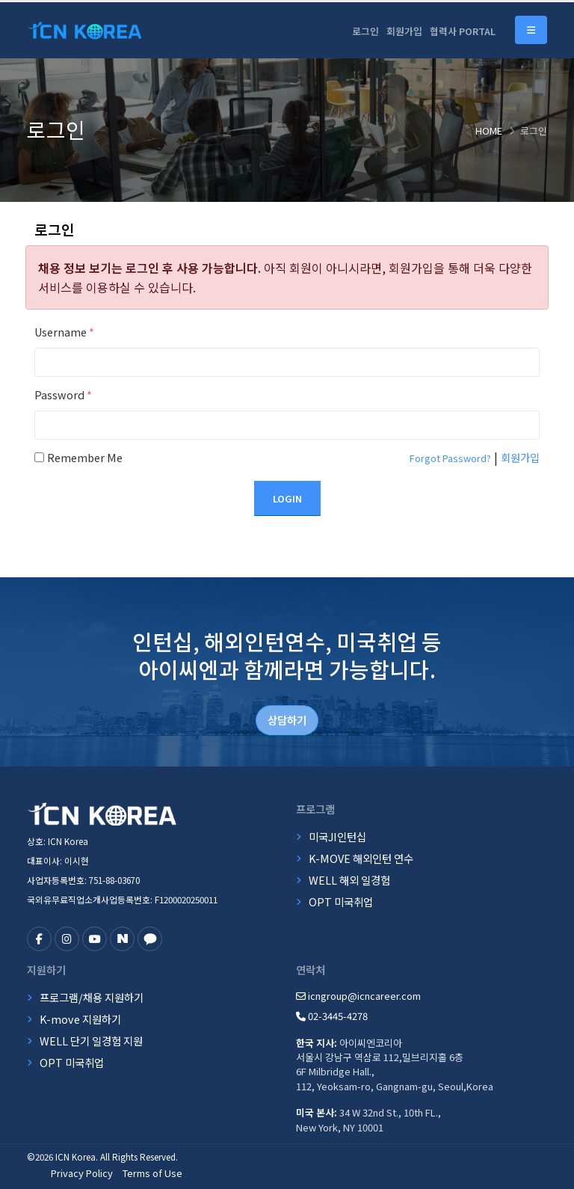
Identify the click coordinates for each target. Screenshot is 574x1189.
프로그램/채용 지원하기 (92, 997)
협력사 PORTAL (463, 31)
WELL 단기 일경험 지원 (91, 1040)
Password (63, 394)
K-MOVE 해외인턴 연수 (361, 858)
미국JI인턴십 (337, 836)
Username (64, 332)
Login (287, 498)
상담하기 (287, 720)
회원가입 (404, 31)
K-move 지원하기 (80, 1019)
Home (488, 130)
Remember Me (85, 457)
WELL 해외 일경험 (349, 880)
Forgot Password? (450, 458)
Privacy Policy (82, 1173)
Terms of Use (152, 1173)
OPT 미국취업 (341, 901)
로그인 (365, 31)
